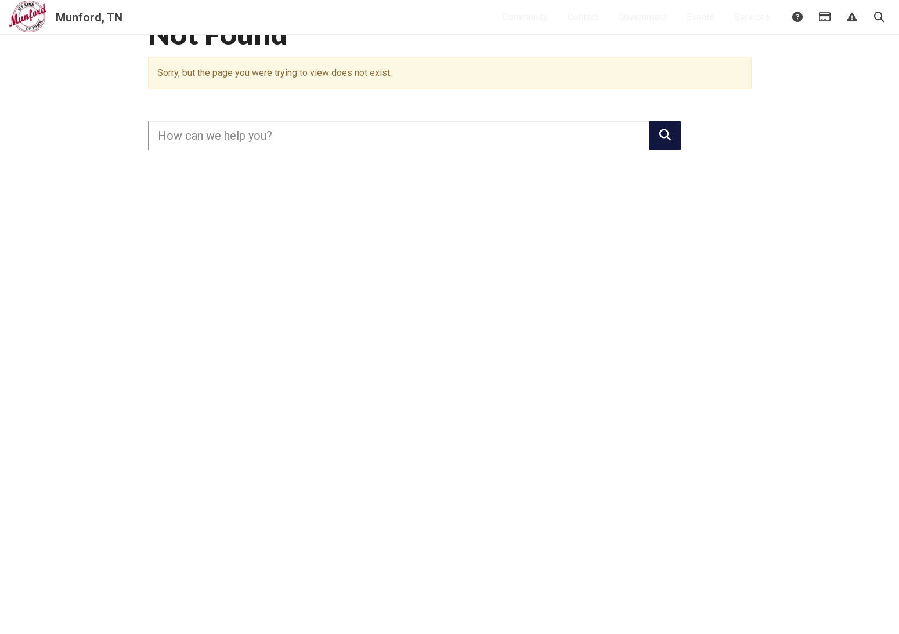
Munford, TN (89, 27)
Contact (583, 26)
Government (642, 26)
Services (752, 26)
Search (878, 27)
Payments (824, 27)
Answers (797, 27)
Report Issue (851, 27)
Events (700, 26)
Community (525, 26)
